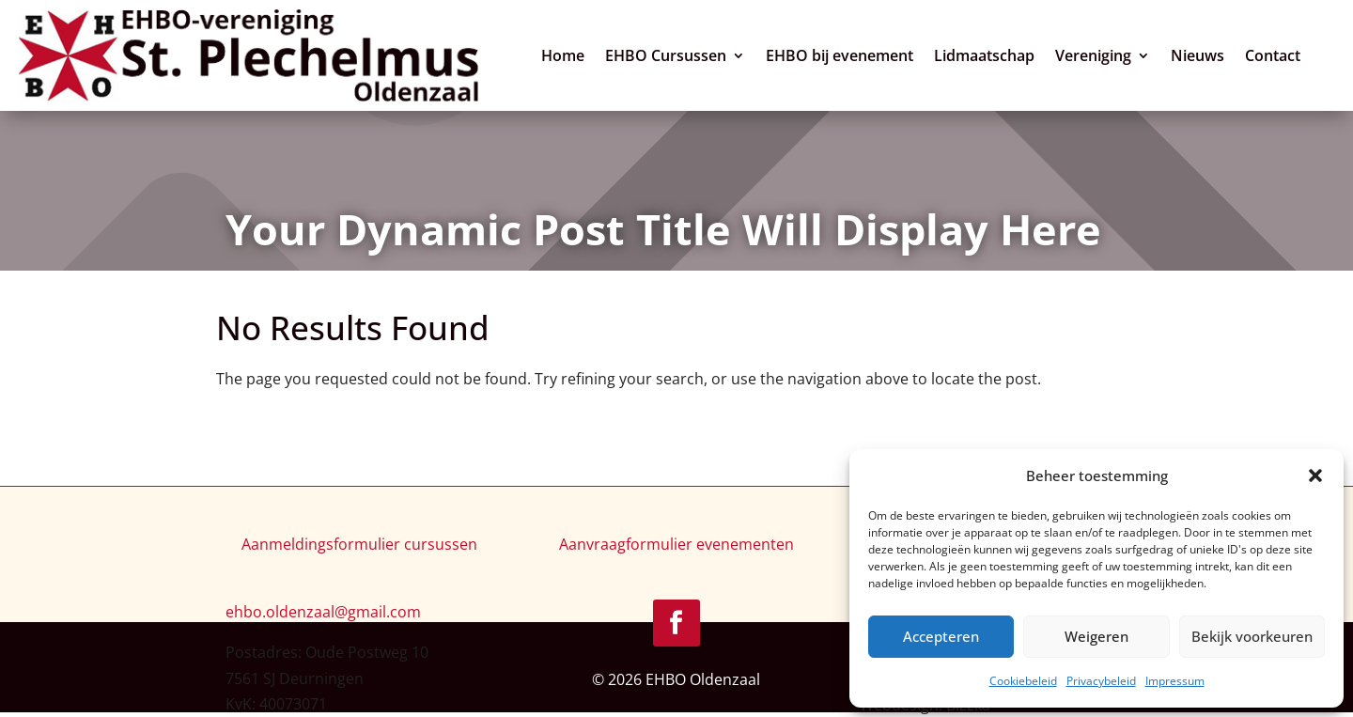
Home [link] (567, 56)
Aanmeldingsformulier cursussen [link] (359, 546)
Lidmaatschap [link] (989, 56)
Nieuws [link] (1202, 56)
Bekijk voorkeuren (1252, 636)
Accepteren (941, 636)
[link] (254, 56)
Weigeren (1096, 636)
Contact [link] (1277, 56)
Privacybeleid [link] (1101, 681)
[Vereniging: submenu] (1149, 53)
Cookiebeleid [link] (1023, 681)
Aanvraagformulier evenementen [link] (676, 546)
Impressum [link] (1175, 681)
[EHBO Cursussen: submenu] (744, 53)
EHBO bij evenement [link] (844, 56)
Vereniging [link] (1098, 56)
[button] (1315, 475)
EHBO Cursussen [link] (670, 56)
